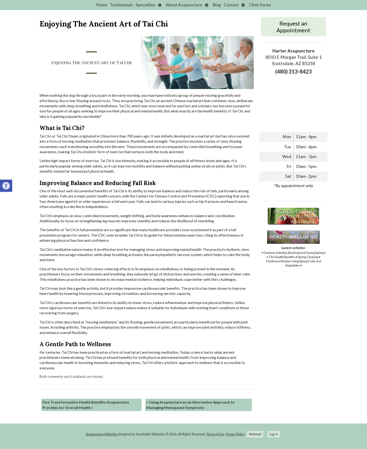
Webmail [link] (255, 434)
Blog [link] (217, 4)
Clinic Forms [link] (260, 4)
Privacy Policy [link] (234, 434)
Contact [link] (231, 4)
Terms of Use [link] (215, 434)
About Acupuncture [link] (184, 4)
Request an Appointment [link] (293, 26)
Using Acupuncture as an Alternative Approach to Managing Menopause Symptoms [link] (190, 404)
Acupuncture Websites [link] (101, 434)
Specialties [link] (145, 4)
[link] (6, 186)
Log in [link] (273, 434)
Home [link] (101, 4)
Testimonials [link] (121, 4)
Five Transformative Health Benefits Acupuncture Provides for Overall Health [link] (85, 404)
